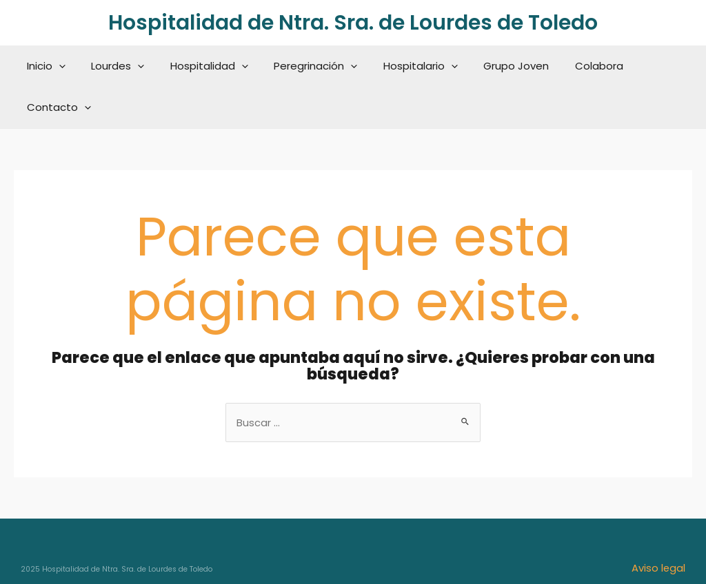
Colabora (569, 66)
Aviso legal (658, 526)
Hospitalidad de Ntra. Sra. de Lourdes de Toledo (353, 22)
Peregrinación (301, 66)
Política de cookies (637, 548)
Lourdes (114, 66)
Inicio (47, 66)
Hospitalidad (200, 66)
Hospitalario (401, 66)
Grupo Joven (492, 66)
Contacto (646, 66)
